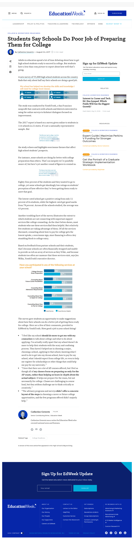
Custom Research (112, 526)
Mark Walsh (87, 111)
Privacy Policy (89, 533)
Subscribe (117, 13)
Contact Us (67, 504)
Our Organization (48, 508)
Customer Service (69, 516)
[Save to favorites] (10, 66)
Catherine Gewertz (25, 52)
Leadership (18, 24)
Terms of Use (74, 533)
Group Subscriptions (91, 516)
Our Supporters (47, 520)
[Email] (54, 488)
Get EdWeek (88, 504)
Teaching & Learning (58, 24)
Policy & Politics (35, 24)
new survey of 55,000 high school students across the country (49, 76)
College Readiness (38, 438)
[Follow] (55, 412)
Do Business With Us (113, 504)
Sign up (85, 488)
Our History (46, 512)
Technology (78, 24)
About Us (45, 504)
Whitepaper (87, 132)
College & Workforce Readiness (24, 33)
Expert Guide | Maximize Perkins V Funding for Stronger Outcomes (103, 138)
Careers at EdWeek (48, 523)
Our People (46, 516)
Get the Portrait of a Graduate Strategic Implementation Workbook (101, 162)
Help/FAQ (66, 512)
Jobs (100, 24)
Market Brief (113, 24)
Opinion (91, 24)
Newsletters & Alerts (91, 512)
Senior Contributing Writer (40, 415)
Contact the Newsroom (71, 520)
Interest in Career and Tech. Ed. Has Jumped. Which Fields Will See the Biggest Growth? (97, 102)
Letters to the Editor (70, 508)
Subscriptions (89, 508)
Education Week (56, 415)
